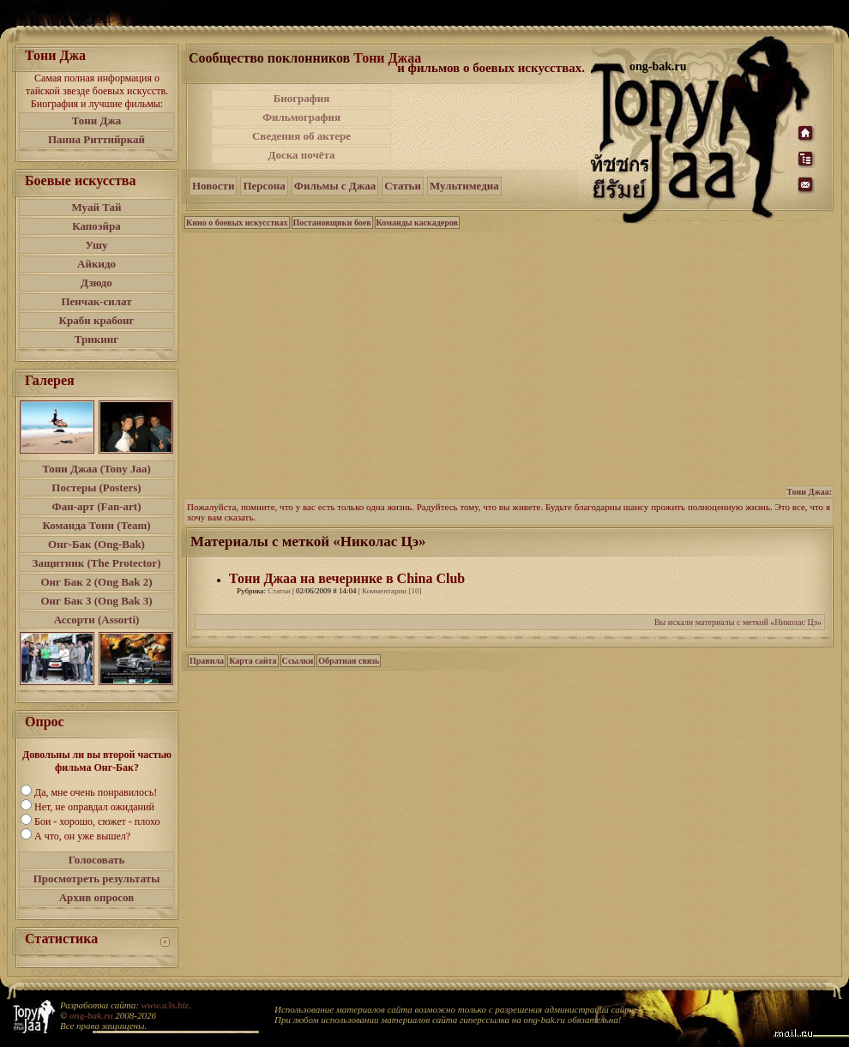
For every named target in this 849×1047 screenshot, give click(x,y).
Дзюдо (96, 282)
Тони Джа (97, 120)
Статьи (402, 185)
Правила (207, 660)
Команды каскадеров (417, 222)
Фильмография (301, 117)
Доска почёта (301, 154)
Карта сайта (252, 660)
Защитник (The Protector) (97, 563)
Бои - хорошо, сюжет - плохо (97, 821)
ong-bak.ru (90, 1015)
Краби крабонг (97, 320)
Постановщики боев (332, 222)
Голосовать (97, 859)
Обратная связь (348, 660)
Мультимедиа (464, 185)
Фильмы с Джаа (335, 185)
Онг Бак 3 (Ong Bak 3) (96, 600)
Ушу (97, 244)
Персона (264, 185)
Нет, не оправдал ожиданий (94, 807)
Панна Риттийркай (96, 139)
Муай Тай (96, 207)
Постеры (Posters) (96, 487)
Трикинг (96, 339)
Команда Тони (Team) (96, 525)
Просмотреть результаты (96, 878)
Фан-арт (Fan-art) (97, 506)
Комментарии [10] (392, 591)
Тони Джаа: (809, 491)
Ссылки (298, 660)
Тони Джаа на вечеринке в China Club (347, 578)
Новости (213, 185)
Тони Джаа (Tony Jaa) (96, 468)
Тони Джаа (387, 58)
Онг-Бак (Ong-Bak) (96, 544)
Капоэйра (96, 226)
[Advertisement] (492, 126)
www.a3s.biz (165, 1005)
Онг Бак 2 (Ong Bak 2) (96, 581)
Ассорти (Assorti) (97, 619)
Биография (302, 98)
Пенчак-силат (96, 301)
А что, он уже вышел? (82, 836)
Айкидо (96, 263)
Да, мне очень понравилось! (95, 792)
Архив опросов (97, 897)
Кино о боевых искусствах (237, 222)
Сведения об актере (301, 135)
